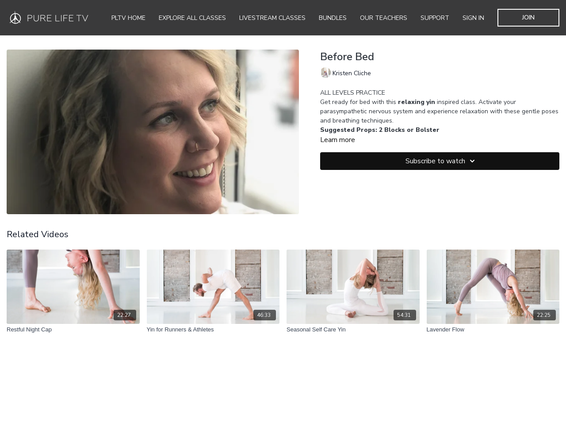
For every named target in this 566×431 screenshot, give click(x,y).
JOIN (528, 17)
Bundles (333, 18)
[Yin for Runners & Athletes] (213, 329)
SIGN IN (473, 18)
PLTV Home (128, 18)
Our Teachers (383, 18)
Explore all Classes (192, 18)
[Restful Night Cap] (73, 329)
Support (435, 18)
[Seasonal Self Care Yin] (353, 329)
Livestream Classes (272, 18)
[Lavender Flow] (493, 329)
